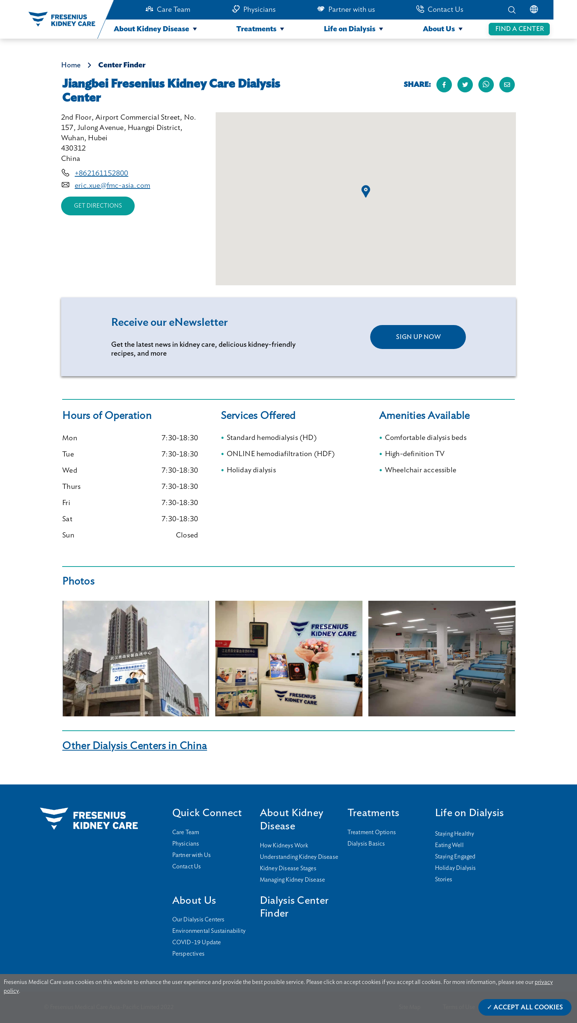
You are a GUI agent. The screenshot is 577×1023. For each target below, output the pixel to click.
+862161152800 (101, 173)
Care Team (173, 9)
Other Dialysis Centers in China (134, 746)
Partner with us (351, 9)
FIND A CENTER (519, 29)
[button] (365, 191)
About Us (439, 29)
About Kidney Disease (151, 29)
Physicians (259, 9)
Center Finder (121, 65)
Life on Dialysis (349, 29)
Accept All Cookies (528, 1007)
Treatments (256, 29)
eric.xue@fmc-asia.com (112, 185)
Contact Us (445, 9)
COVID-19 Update (196, 942)
